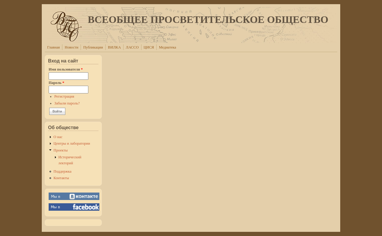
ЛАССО (132, 47)
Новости (71, 47)
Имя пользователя (66, 69)
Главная (53, 47)
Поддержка (62, 171)
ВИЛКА (114, 47)
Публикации (93, 47)
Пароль (56, 83)
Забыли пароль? (67, 103)
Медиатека (167, 47)
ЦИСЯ (149, 47)
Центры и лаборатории (71, 143)
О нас (57, 137)
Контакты (61, 178)
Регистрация (64, 96)
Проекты (60, 150)
